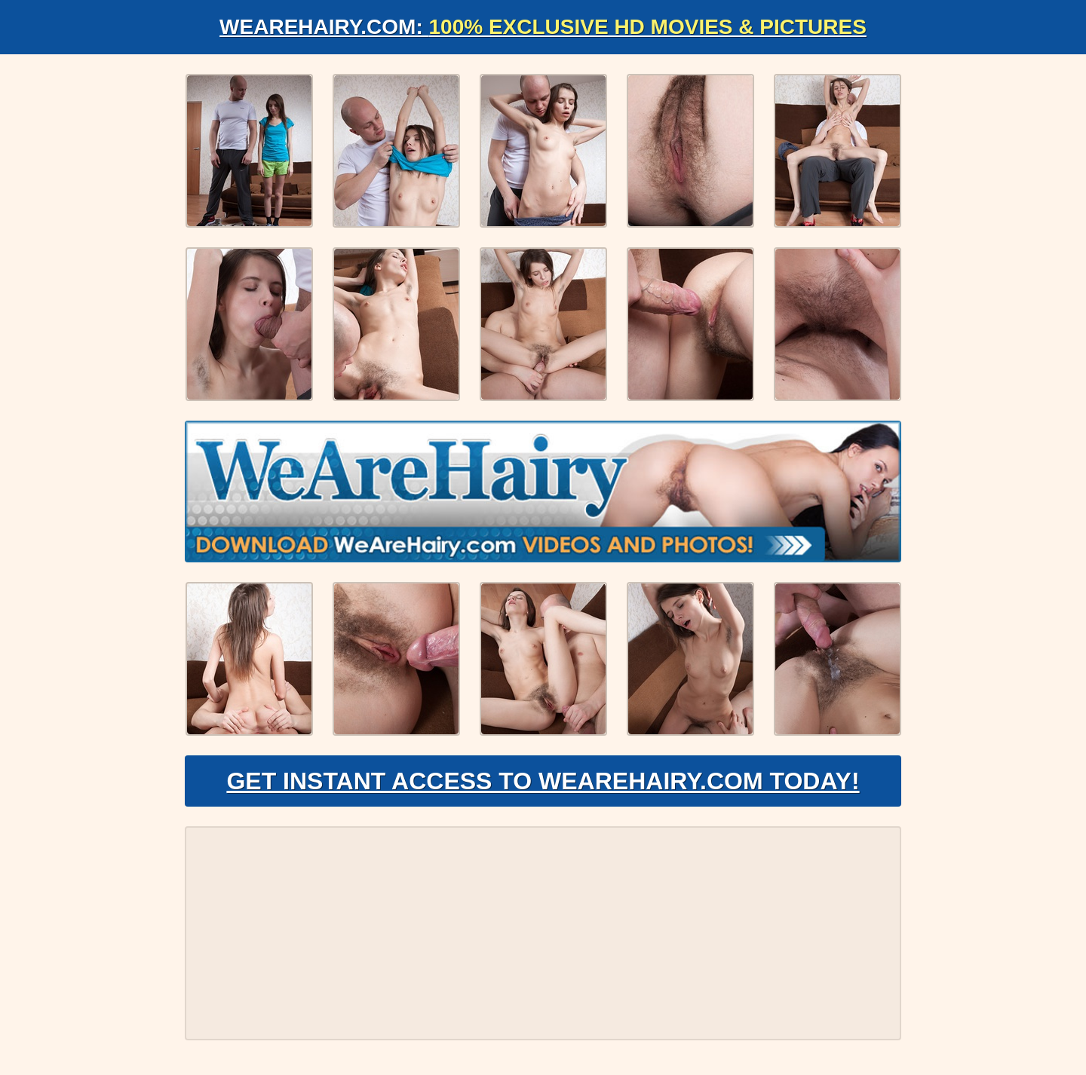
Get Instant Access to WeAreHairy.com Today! (542, 781)
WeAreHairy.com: (543, 26)
